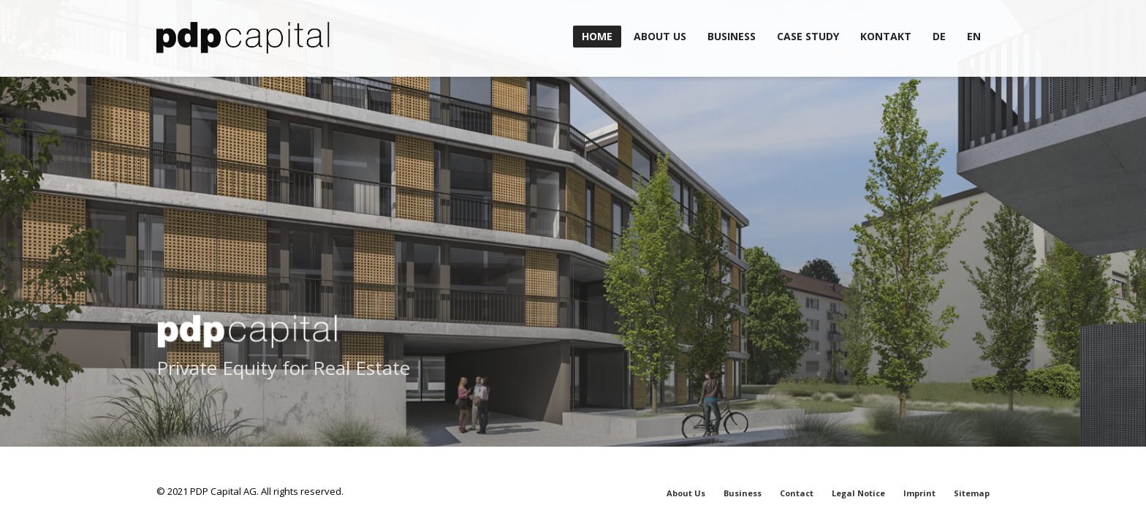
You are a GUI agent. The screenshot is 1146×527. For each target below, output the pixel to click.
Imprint (919, 493)
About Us (686, 493)
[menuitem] (939, 36)
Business (743, 493)
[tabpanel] (573, 263)
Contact (796, 493)
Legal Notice (858, 493)
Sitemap (972, 493)
